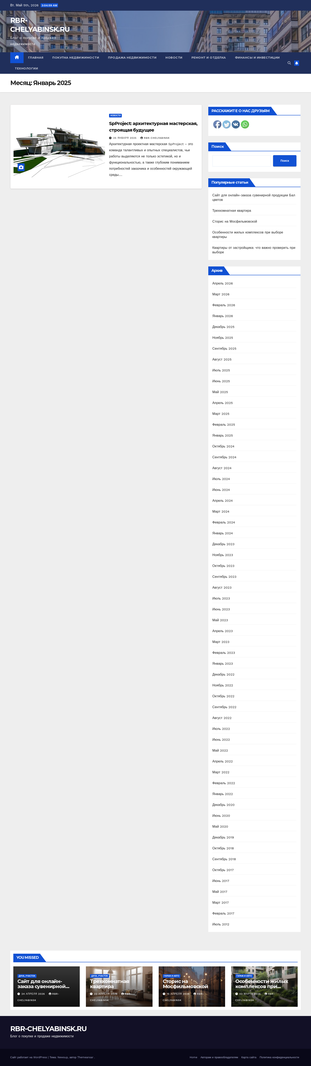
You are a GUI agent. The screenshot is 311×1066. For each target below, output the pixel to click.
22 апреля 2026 (106, 993)
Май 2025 (220, 392)
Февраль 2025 (223, 425)
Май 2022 (220, 750)
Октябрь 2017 (223, 870)
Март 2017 (220, 902)
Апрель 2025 (222, 403)
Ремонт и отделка (208, 57)
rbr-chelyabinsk (155, 138)
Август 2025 (222, 359)
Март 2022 (220, 772)
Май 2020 (220, 826)
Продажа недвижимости (132, 57)
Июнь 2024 (221, 490)
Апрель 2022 (222, 761)
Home (193, 1057)
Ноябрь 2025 (222, 338)
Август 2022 (222, 718)
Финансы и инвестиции (257, 57)
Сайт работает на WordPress (29, 1057)
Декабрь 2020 (223, 805)
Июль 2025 (221, 370)
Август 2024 (222, 468)
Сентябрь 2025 (224, 348)
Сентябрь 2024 (224, 457)
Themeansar (85, 1057)
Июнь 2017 (220, 881)
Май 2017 (219, 892)
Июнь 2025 (221, 381)
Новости (173, 57)
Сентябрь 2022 (224, 707)
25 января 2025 (125, 138)
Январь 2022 (222, 794)
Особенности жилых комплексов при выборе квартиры (261, 986)
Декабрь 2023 (223, 544)
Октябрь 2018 (223, 848)
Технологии (26, 68)
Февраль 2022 (223, 783)
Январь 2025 (222, 435)
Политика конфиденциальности (279, 1057)
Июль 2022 (221, 729)
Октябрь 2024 (223, 446)
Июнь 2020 (221, 816)
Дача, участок (27, 976)
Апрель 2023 (222, 631)
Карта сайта (248, 1057)
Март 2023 (220, 642)
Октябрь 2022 (223, 696)
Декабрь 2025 (223, 327)
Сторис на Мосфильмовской (234, 221)
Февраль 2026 (223, 305)
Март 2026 (221, 294)
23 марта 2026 (250, 993)
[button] (289, 63)
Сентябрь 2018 (224, 859)
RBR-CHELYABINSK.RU (48, 1028)
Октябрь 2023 (223, 566)
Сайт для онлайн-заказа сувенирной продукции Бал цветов (46, 986)
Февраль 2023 (223, 653)
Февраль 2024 (223, 522)
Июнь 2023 (221, 609)
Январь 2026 (222, 316)
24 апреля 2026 (34, 993)
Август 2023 (222, 587)
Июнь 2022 (221, 740)
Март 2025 (220, 414)
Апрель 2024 (222, 501)
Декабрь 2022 (223, 674)
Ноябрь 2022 (222, 685)
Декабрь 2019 (223, 837)
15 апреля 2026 (179, 993)
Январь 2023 (222, 664)
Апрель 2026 (222, 283)
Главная (35, 57)
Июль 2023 (221, 598)
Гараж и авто (171, 976)
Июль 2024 (221, 479)
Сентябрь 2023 (224, 577)
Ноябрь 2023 (222, 555)
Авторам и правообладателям (219, 1057)
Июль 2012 (220, 924)
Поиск (217, 146)
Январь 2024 (222, 533)
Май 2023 (220, 620)
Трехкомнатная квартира (231, 211)
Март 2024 (220, 511)
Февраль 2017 (223, 913)
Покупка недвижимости (75, 57)
